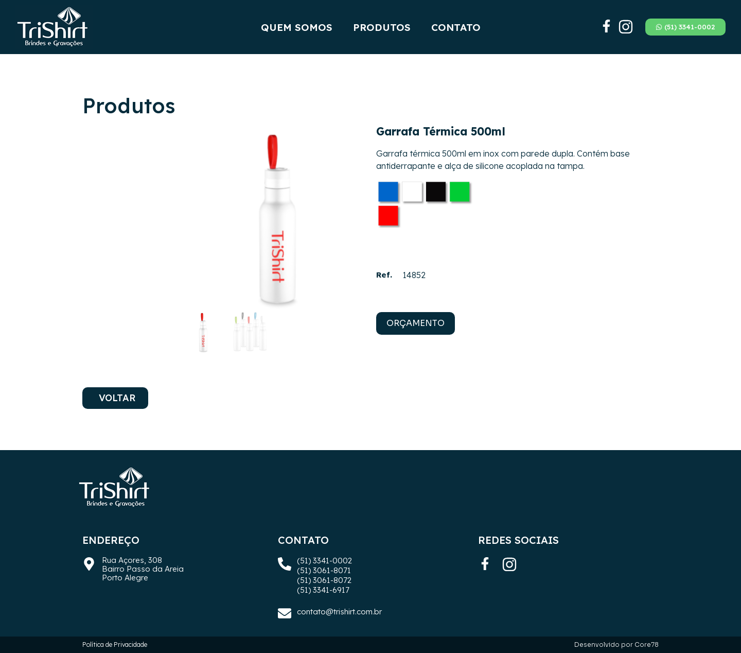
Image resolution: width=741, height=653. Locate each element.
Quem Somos (296, 27)
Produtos (382, 27)
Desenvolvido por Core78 (616, 644)
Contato (456, 27)
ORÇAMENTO (415, 323)
